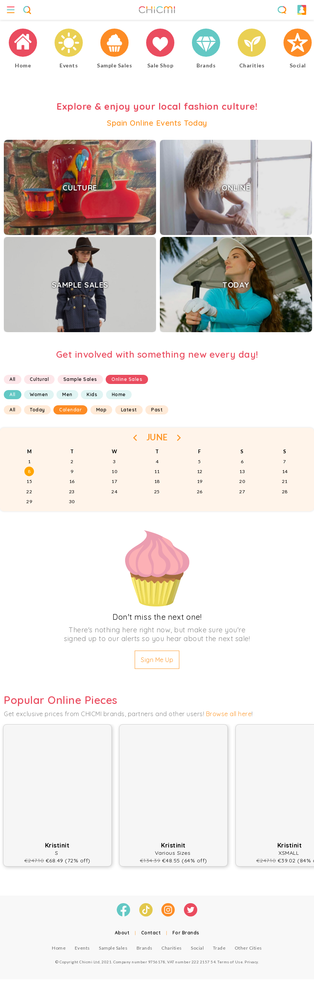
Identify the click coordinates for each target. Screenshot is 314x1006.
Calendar (70, 410)
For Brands (186, 933)
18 (157, 481)
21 (285, 481)
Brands (145, 948)
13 (242, 471)
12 (200, 471)
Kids (92, 394)
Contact (151, 933)
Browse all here (229, 714)
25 (157, 491)
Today (37, 410)
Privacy (251, 962)
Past (157, 410)
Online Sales (126, 379)
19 (200, 481)
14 (285, 471)
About (122, 933)
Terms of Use (230, 962)
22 (29, 491)
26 (200, 491)
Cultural (39, 379)
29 (29, 501)
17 (114, 481)
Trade (219, 948)
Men (67, 394)
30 (72, 501)
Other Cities (248, 948)
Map (101, 410)
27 (242, 491)
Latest (129, 410)
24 (114, 491)
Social (197, 948)
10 (114, 471)
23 (72, 491)
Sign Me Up (157, 660)
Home (119, 394)
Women (39, 394)
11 (157, 471)
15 (29, 481)
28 (285, 491)
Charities (171, 948)
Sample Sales (80, 379)
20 (242, 481)
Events (82, 948)
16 (72, 481)
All (13, 379)
